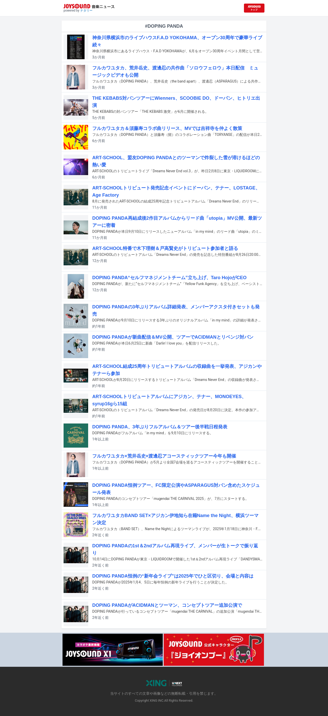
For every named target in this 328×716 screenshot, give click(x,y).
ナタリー (86, 10)
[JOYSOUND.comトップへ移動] (254, 8)
